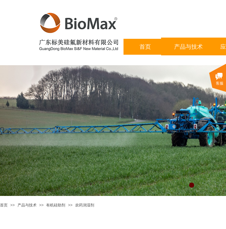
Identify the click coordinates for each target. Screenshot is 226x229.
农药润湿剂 (84, 205)
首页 (4, 205)
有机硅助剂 (55, 205)
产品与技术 (27, 205)
